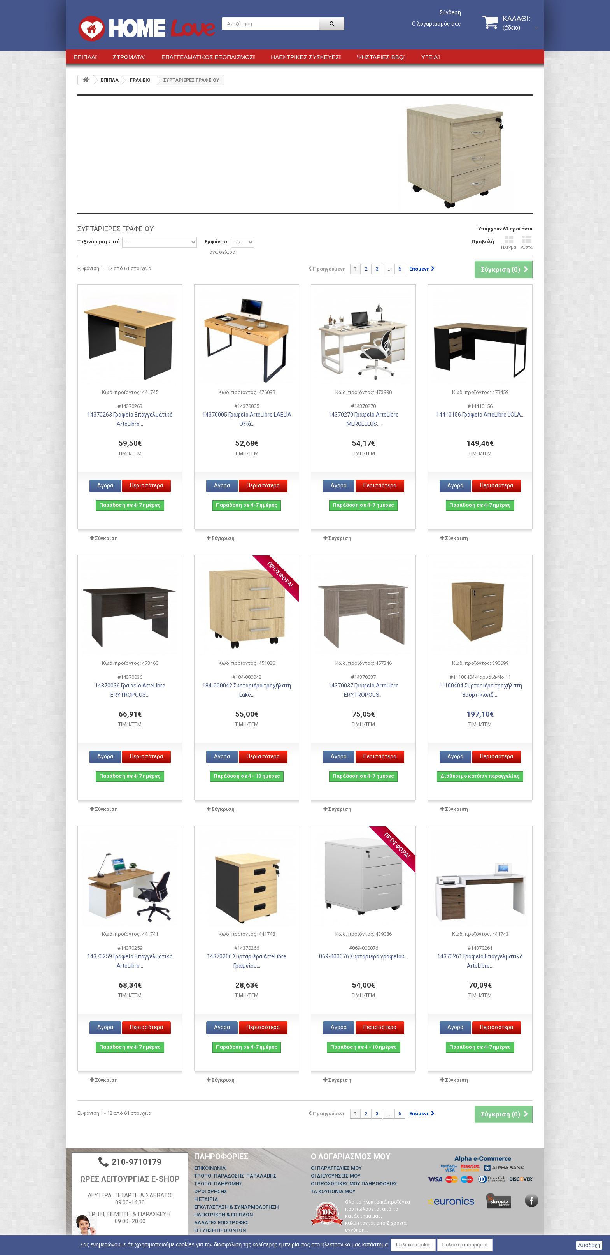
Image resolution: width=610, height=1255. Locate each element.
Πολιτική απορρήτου (464, 1245)
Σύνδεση (450, 12)
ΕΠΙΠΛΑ (110, 80)
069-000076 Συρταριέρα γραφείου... (363, 956)
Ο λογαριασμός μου (351, 1156)
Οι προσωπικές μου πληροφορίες (354, 1183)
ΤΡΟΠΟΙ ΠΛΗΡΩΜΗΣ (218, 1183)
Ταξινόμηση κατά (98, 241)
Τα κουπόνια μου (333, 1191)
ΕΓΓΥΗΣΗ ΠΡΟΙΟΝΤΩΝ (220, 1230)
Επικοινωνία (210, 1168)
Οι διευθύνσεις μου (336, 1176)
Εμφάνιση (217, 241)
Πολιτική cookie (413, 1245)
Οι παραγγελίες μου (336, 1168)
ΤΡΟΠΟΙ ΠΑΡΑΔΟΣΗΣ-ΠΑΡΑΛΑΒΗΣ (235, 1176)
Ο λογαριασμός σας (436, 24)
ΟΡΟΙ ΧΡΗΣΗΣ (210, 1191)
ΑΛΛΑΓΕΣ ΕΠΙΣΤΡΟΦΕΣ (221, 1222)
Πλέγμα (508, 243)
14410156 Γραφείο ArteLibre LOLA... (480, 414)
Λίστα (527, 243)
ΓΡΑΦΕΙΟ (140, 80)
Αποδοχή (589, 1245)
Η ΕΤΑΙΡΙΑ (206, 1199)
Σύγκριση (106, 538)
